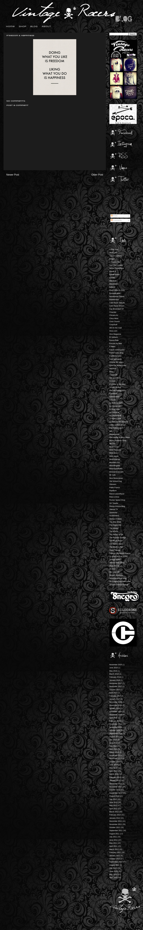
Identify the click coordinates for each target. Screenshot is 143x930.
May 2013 (113, 768)
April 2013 (113, 771)
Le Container (114, 412)
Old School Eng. (115, 481)
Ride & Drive (114, 497)
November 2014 (115, 727)
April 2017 (113, 693)
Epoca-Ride (114, 340)
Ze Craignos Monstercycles (120, 581)
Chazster (112, 312)
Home (10, 27)
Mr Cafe (112, 475)
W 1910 (112, 569)
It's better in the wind (117, 384)
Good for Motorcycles (117, 365)
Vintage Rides (114, 560)
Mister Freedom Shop (117, 441)
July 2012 (113, 799)
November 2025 (115, 665)
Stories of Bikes (115, 519)
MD (110, 431)
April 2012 (113, 809)
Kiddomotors (114, 397)
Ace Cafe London (116, 265)
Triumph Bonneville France (119, 553)
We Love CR (114, 572)
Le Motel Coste (115, 419)
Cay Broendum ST (116, 309)
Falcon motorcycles (116, 350)
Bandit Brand (114, 275)
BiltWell (112, 287)
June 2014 (113, 743)
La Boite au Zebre (116, 403)
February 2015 (115, 721)
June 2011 (113, 840)
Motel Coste (114, 447)
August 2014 (114, 737)
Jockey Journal (115, 387)
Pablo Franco (114, 488)
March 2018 (114, 674)
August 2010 (114, 865)
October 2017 (114, 690)
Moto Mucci (113, 453)
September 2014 (115, 733)
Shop (22, 27)
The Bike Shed (115, 522)
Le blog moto (114, 409)
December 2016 (115, 702)
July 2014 (113, 740)
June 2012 (113, 802)
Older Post (97, 174)
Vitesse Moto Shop (116, 563)
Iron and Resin (115, 378)
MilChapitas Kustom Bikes (119, 437)
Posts (114, 216)
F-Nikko (112, 347)
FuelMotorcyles (115, 356)
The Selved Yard (115, 544)
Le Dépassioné (115, 416)
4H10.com (113, 253)
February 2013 (115, 777)
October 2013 (114, 762)
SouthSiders (114, 516)
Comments (116, 220)
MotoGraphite (114, 459)
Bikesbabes (113, 284)
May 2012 (113, 805)
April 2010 (113, 878)
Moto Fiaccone (115, 450)
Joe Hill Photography (117, 390)
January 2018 (114, 680)
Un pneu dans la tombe (118, 556)
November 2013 (115, 758)
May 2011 (113, 843)
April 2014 (113, 749)
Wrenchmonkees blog (117, 578)
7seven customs (115, 256)
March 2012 (114, 812)
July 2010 (113, 868)
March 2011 (114, 849)
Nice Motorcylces (116, 478)
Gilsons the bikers (116, 362)
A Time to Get (114, 262)
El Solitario (113, 337)
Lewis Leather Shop (117, 425)
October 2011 (114, 827)
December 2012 (115, 784)
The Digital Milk (115, 525)
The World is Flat (116, 547)
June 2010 (113, 871)
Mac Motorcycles (116, 428)
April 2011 (113, 846)
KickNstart (113, 394)
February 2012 (115, 815)
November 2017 (115, 686)
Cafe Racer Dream (116, 306)
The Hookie (113, 528)
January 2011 (114, 856)
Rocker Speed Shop (117, 500)
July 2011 (113, 837)
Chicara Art (113, 315)
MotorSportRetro (115, 469)
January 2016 (114, 708)
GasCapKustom (115, 359)
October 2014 (114, 730)
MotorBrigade (114, 466)
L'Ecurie (112, 400)
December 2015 (115, 712)
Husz (111, 372)
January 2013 (114, 780)
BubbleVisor (114, 300)
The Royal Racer (116, 541)
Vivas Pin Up (114, 566)
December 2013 (115, 755)
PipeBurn (113, 491)
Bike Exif (112, 281)
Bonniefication (114, 293)
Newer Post (12, 174)
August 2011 (114, 834)
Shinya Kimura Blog (117, 506)
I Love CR (113, 375)
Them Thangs (114, 550)
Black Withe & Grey (117, 290)
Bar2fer (112, 278)
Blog (34, 27)
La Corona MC (115, 406)
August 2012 (114, 796)
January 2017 (114, 699)
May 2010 (113, 874)
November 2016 (115, 705)
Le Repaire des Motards (118, 422)
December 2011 (115, 821)
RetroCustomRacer (116, 494)
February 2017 (115, 696)
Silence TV (113, 509)
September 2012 (115, 793)
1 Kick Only (113, 250)
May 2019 (113, 671)
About (46, 27)
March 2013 (114, 774)
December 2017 (115, 683)
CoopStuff (113, 325)
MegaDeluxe (114, 434)
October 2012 (114, 790)
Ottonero (112, 484)
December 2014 (115, 724)
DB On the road (115, 328)
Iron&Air (112, 381)
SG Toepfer (113, 503)
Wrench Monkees (116, 575)
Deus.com (113, 331)
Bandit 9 (112, 271)
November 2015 (115, 715)
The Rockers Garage (117, 538)
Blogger (76, 924)
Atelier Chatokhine (116, 268)
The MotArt (113, 531)
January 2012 (114, 818)
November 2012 (115, 787)
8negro (112, 259)
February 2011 (115, 852)
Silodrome (113, 513)
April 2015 (113, 718)
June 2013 (113, 765)
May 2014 (113, 746)
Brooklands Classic (116, 297)
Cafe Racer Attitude (117, 303)
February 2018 (115, 677)
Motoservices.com (116, 472)
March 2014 (114, 752)
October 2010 (114, 859)
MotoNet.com (114, 463)
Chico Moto (113, 318)
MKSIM (112, 444)
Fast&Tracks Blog (116, 353)
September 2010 (115, 862)
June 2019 (113, 668)
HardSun (112, 369)
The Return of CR (116, 535)
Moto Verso (113, 456)
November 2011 (115, 824)
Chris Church (114, 322)
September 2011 (115, 831)
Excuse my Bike (115, 344)
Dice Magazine (115, 334)
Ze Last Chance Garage (118, 585)
